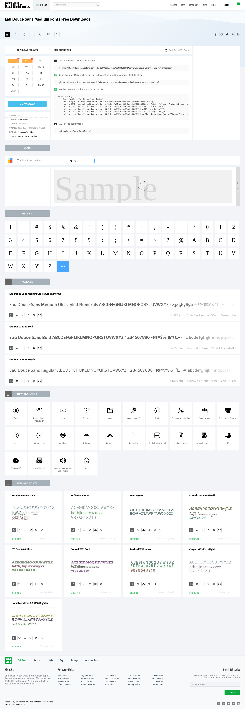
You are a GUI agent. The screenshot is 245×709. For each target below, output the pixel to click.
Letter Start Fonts (92, 661)
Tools (213, 5)
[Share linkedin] (238, 34)
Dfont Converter (64, 684)
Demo (204, 5)
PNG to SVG (62, 675)
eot (13, 67)
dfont (41, 85)
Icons (182, 5)
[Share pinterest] (233, 34)
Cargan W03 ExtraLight (202, 549)
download (27, 104)
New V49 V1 (136, 495)
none (13, 91)
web (27, 61)
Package (74, 661)
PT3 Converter (64, 681)
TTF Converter (110, 675)
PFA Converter (134, 678)
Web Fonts (22, 661)
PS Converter (86, 681)
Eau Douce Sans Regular (23, 359)
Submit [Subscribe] (232, 692)
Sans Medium (24, 119)
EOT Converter (64, 678)
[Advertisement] (216, 93)
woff (27, 67)
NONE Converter (88, 684)
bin (41, 73)
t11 (27, 85)
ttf (13, 61)
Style (51, 661)
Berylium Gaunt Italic (24, 495)
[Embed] (34, 315)
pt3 (13, 79)
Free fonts (19, 5)
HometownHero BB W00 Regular (30, 603)
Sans (27, 136)
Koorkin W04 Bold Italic (202, 495)
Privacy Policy (134, 684)
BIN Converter (157, 678)
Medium (33, 136)
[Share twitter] (227, 34)
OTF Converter (134, 675)
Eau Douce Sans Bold (21, 326)
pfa (27, 73)
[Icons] (48, 34)
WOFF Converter (88, 678)
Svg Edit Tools (87, 675)
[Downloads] (23, 315)
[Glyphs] (32, 34)
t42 (13, 85)
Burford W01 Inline (140, 549)
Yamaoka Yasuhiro (25, 132)
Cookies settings (158, 684)
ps (27, 79)
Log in (226, 5)
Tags (62, 661)
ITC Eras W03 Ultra (22, 549)
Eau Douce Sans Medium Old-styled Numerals (35, 293)
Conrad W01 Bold (80, 549)
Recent (173, 5)
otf (13, 73)
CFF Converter (110, 681)
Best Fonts (193, 5)
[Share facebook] (216, 34)
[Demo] (23, 34)
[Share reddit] (221, 34)
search (97, 5)
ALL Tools (109, 684)
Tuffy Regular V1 (80, 495)
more (63, 266)
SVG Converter (157, 675)
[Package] (40, 34)
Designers (38, 661)
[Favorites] (15, 34)
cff (41, 79)
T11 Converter (157, 681)
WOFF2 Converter (112, 678)
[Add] (7, 34)
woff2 (41, 67)
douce (20, 136)
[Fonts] (57, 34)
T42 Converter (134, 681)
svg (40, 61)
